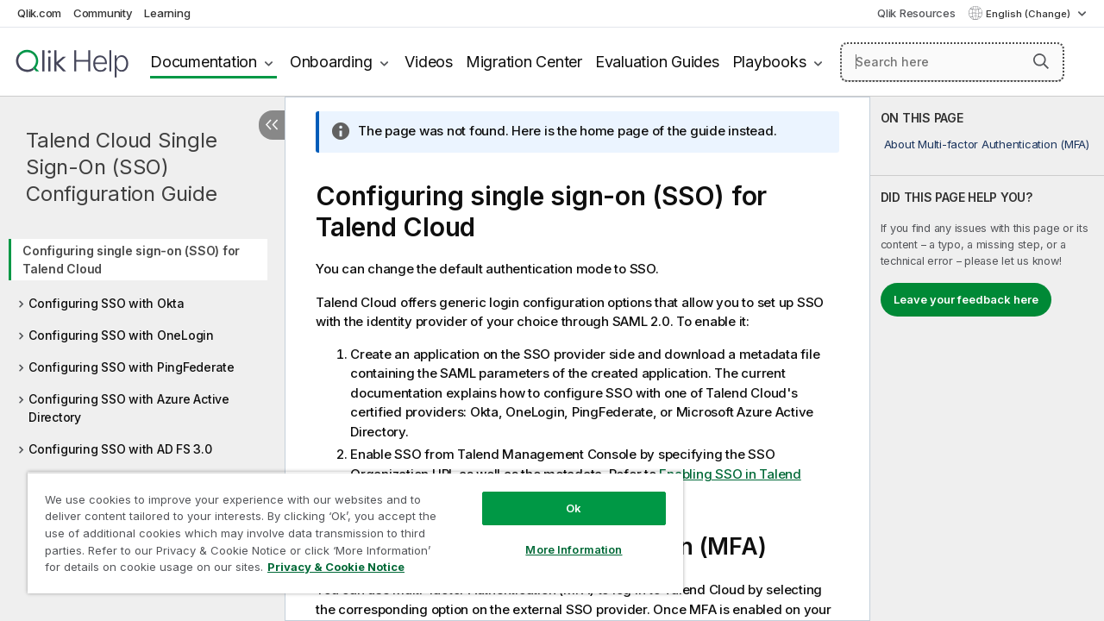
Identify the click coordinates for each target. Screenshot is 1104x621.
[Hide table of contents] (272, 125)
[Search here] (952, 62)
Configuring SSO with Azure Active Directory (128, 408)
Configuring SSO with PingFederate (131, 367)
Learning (167, 13)
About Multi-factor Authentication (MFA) (986, 144)
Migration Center (524, 62)
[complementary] (987, 359)
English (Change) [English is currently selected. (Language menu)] (1029, 14)
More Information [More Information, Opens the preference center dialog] (560, 536)
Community (103, 13)
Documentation (203, 62)
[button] (1041, 61)
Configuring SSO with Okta (106, 303)
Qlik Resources (916, 13)
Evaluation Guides (657, 62)
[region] (348, 526)
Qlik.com (39, 13)
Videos (429, 62)
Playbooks (769, 62)
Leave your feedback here (966, 299)
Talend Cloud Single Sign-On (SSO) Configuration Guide (121, 167)
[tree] (142, 344)
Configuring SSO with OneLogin (121, 335)
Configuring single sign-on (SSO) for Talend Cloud (131, 259)
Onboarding (331, 62)
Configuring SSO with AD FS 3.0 (120, 449)
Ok (560, 495)
